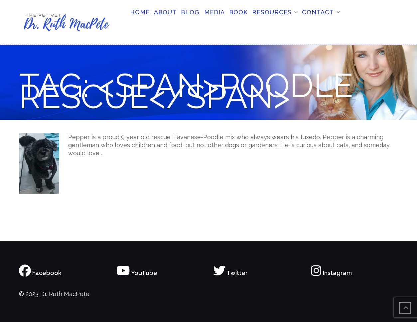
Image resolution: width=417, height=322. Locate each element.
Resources (272, 12)
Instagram (331, 272)
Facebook (40, 272)
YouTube (136, 272)
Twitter (230, 272)
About (165, 12)
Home (140, 12)
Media (214, 12)
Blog (190, 12)
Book (238, 12)
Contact (318, 12)
